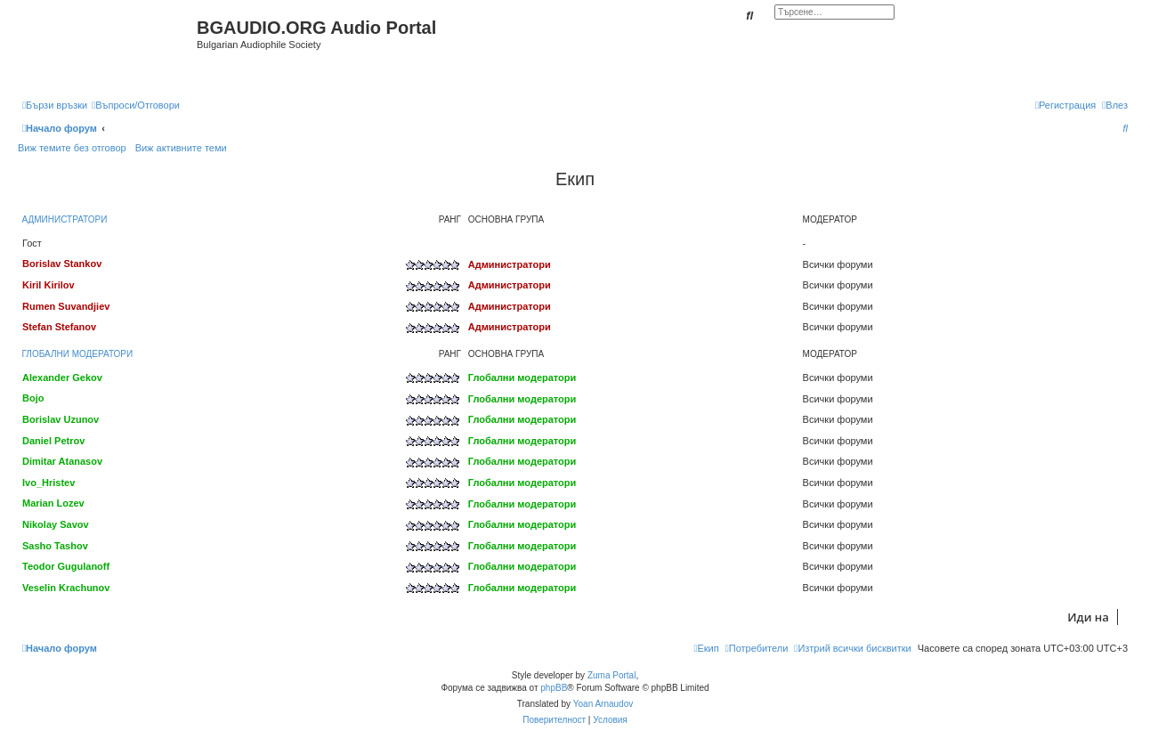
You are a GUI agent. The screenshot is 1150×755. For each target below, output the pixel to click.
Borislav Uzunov (60, 419)
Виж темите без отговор (72, 147)
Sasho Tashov (55, 545)
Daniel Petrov (53, 440)
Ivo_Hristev (48, 482)
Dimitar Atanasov (62, 461)
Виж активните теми (181, 147)
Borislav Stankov (61, 263)
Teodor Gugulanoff (65, 566)
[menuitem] (136, 105)
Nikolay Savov (55, 524)
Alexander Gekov (62, 377)
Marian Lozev (53, 503)
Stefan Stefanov (59, 326)
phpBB (553, 688)
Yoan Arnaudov (603, 704)
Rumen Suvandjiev (65, 306)
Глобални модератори (78, 354)
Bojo (33, 398)
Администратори (65, 219)
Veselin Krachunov (65, 587)
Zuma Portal (611, 675)
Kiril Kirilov (48, 285)
